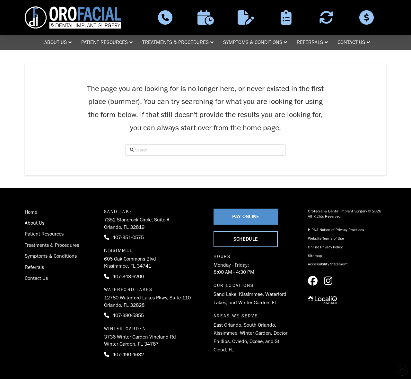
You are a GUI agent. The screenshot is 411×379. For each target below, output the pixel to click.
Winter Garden (255, 333)
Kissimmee (251, 294)
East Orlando (227, 325)
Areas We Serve (236, 316)
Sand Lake (225, 294)
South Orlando (259, 325)
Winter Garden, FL (257, 302)
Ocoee (256, 341)
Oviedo (239, 341)
